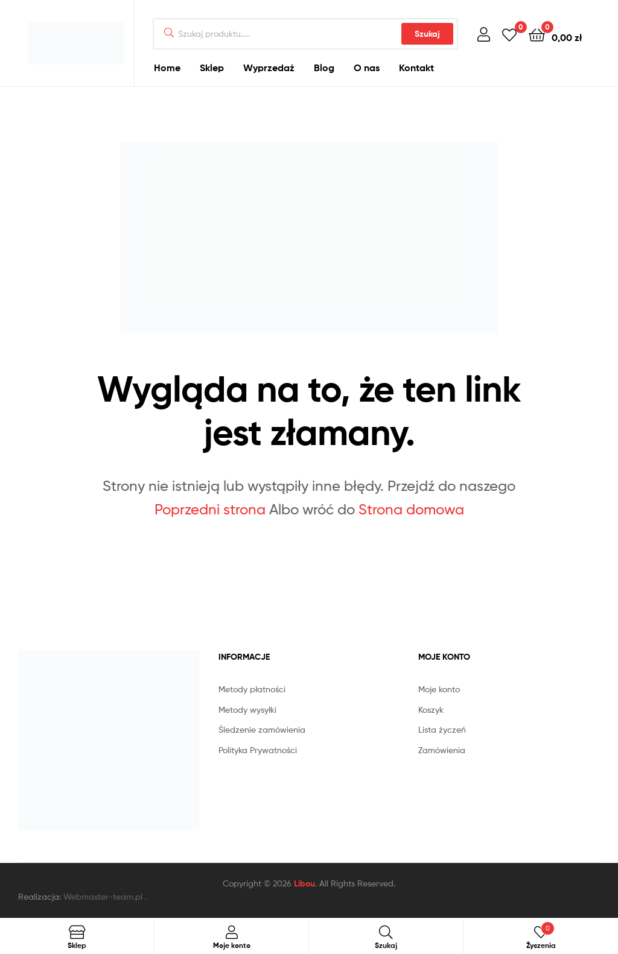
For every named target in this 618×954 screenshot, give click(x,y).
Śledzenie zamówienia (261, 729)
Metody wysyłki (247, 709)
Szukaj (427, 33)
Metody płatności (251, 689)
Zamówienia (441, 750)
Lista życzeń (442, 729)
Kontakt (416, 68)
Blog (324, 68)
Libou (304, 883)
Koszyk (431, 709)
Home (167, 68)
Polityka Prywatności (257, 750)
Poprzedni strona (210, 509)
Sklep (212, 68)
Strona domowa (411, 509)
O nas (367, 68)
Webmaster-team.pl (102, 896)
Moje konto (439, 689)
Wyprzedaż (269, 68)
